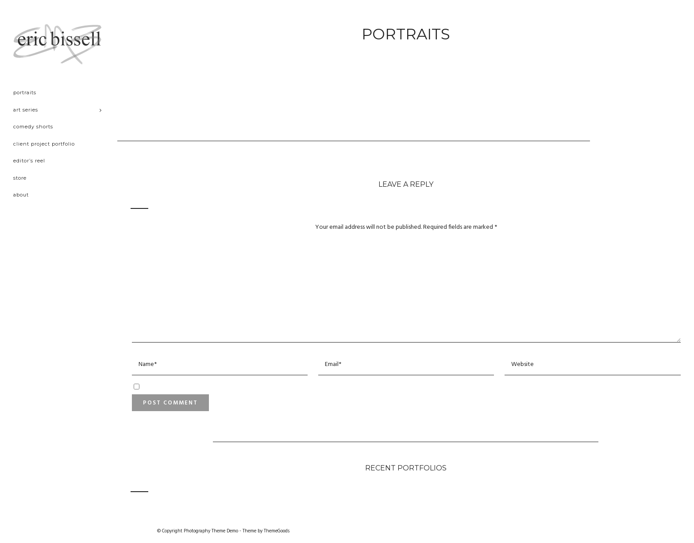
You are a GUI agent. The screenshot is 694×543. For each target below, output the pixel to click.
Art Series (25, 110)
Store (20, 178)
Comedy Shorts (33, 126)
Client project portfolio (44, 144)
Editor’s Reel (29, 161)
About (21, 195)
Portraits (24, 92)
